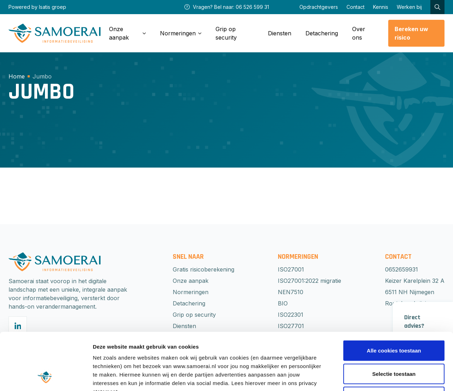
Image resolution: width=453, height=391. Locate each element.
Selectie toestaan (394, 322)
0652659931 (401, 269)
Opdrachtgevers (318, 7)
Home (16, 76)
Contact (355, 7)
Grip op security (226, 33)
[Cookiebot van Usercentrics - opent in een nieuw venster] (46, 377)
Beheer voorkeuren (390, 377)
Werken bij (409, 7)
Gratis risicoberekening (203, 269)
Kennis (380, 7)
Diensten (279, 33)
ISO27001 (291, 269)
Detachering (321, 33)
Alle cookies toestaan (394, 298)
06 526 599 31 (252, 7)
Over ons (358, 33)
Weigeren (394, 345)
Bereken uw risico (411, 33)
